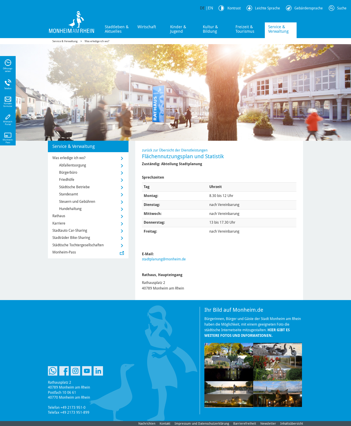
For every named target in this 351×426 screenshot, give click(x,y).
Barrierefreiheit (244, 423)
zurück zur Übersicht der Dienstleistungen (175, 150)
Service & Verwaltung (278, 29)
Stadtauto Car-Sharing (69, 230)
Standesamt (68, 194)
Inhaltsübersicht (291, 423)
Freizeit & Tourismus (244, 29)
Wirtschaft (146, 26)
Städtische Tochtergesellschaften (78, 245)
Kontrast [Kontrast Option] (234, 8)
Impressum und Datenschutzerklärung (202, 423)
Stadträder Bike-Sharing (71, 238)
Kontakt (165, 423)
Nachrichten (146, 423)
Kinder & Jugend (178, 29)
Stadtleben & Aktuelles (117, 29)
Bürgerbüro (68, 172)
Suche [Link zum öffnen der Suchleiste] (342, 8)
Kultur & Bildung (210, 29)
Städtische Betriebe (74, 187)
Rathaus (58, 216)
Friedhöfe (66, 179)
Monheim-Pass (64, 252)
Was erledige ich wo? (97, 41)
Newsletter (268, 423)
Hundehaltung (70, 209)
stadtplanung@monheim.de (164, 259)
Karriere (58, 223)
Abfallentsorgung (72, 165)
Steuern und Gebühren (77, 201)
